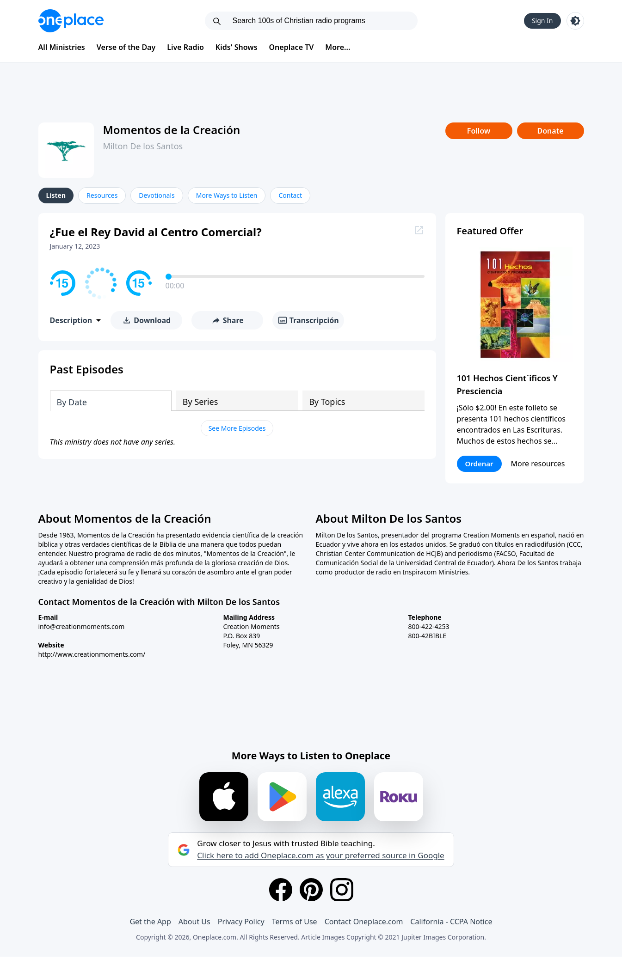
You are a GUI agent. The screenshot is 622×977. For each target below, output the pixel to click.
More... (337, 47)
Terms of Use (294, 921)
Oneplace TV (291, 47)
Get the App (150, 921)
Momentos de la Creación (171, 129)
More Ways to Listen (227, 195)
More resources (538, 463)
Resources (101, 195)
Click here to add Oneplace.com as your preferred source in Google (320, 855)
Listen (56, 195)
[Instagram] (341, 889)
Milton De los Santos (143, 146)
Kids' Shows (237, 47)
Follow (478, 131)
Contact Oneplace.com (364, 921)
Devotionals (156, 195)
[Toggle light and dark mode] (575, 21)
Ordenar (479, 463)
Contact (290, 195)
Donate (550, 131)
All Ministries (61, 47)
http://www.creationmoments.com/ (92, 654)
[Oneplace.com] (71, 20)
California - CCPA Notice (451, 921)
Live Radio (185, 47)
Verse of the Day (126, 47)
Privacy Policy (241, 921)
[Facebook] (280, 889)
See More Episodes (237, 428)
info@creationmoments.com (81, 626)
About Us (194, 921)
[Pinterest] (311, 889)
